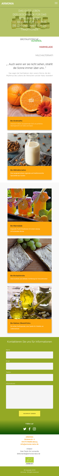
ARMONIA (7, 3)
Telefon (8, 372)
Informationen (10, 383)
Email (8, 361)
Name (8, 350)
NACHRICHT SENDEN (29, 413)
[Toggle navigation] (56, 3)
